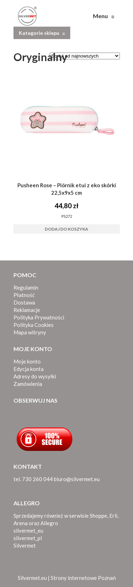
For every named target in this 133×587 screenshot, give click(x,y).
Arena (20, 523)
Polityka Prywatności (38, 317)
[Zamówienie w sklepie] (85, 56)
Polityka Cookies (33, 325)
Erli (113, 515)
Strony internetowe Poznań (83, 578)
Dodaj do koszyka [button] (66, 229)
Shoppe (98, 515)
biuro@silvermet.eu (77, 479)
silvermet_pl (27, 538)
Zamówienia (27, 384)
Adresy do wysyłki (34, 376)
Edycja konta (28, 369)
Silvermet (24, 545)
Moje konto (27, 361)
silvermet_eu (28, 530)
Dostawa (24, 302)
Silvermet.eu (32, 578)
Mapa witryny (29, 332)
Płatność (24, 295)
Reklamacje (26, 310)
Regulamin (25, 287)
